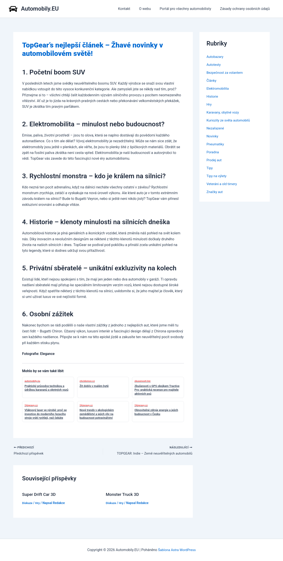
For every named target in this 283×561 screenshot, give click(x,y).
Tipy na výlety (217, 176)
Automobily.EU (40, 8)
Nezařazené (216, 128)
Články (212, 80)
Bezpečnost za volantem (226, 72)
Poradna (213, 152)
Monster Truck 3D (123, 495)
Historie (213, 96)
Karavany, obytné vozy (224, 112)
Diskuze (27, 503)
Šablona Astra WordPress (177, 550)
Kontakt (130, 9)
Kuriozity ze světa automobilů (230, 120)
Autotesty (214, 65)
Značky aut (215, 192)
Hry (38, 503)
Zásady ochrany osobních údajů (246, 9)
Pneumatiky (216, 144)
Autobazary (215, 57)
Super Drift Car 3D (40, 495)
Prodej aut (215, 160)
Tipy (210, 168)
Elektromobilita (218, 88)
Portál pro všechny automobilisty (188, 9)
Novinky (213, 136)
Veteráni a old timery (223, 184)
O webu (149, 9)
